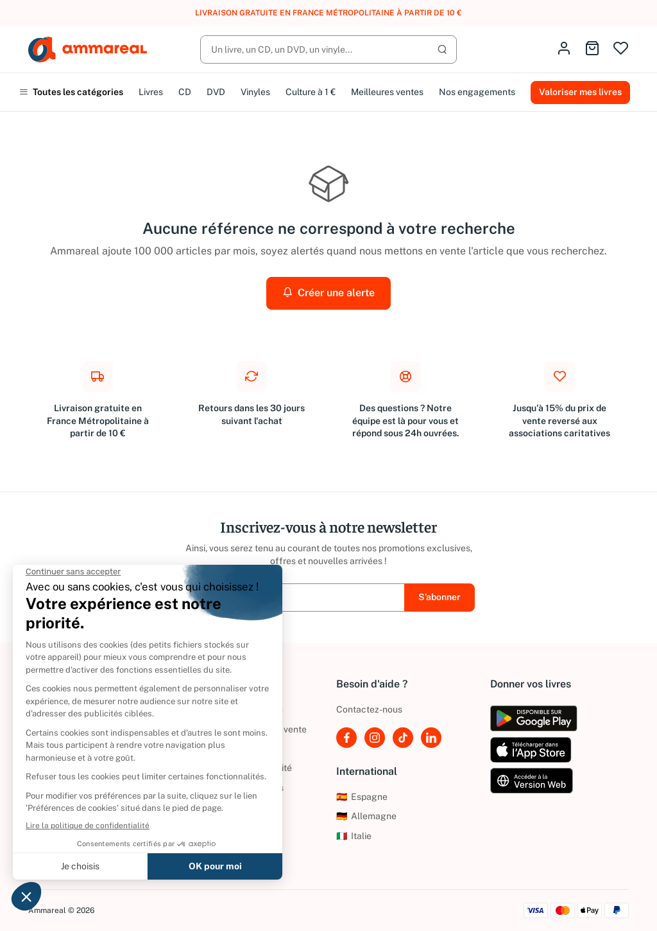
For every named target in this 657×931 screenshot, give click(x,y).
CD (184, 92)
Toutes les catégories (71, 92)
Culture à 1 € (311, 92)
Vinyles (255, 92)
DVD (216, 92)
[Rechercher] (328, 49)
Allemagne (366, 816)
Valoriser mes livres (580, 92)
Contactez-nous (369, 709)
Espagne (362, 797)
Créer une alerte (328, 293)
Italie (353, 836)
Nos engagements (477, 92)
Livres (151, 92)
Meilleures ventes (387, 92)
